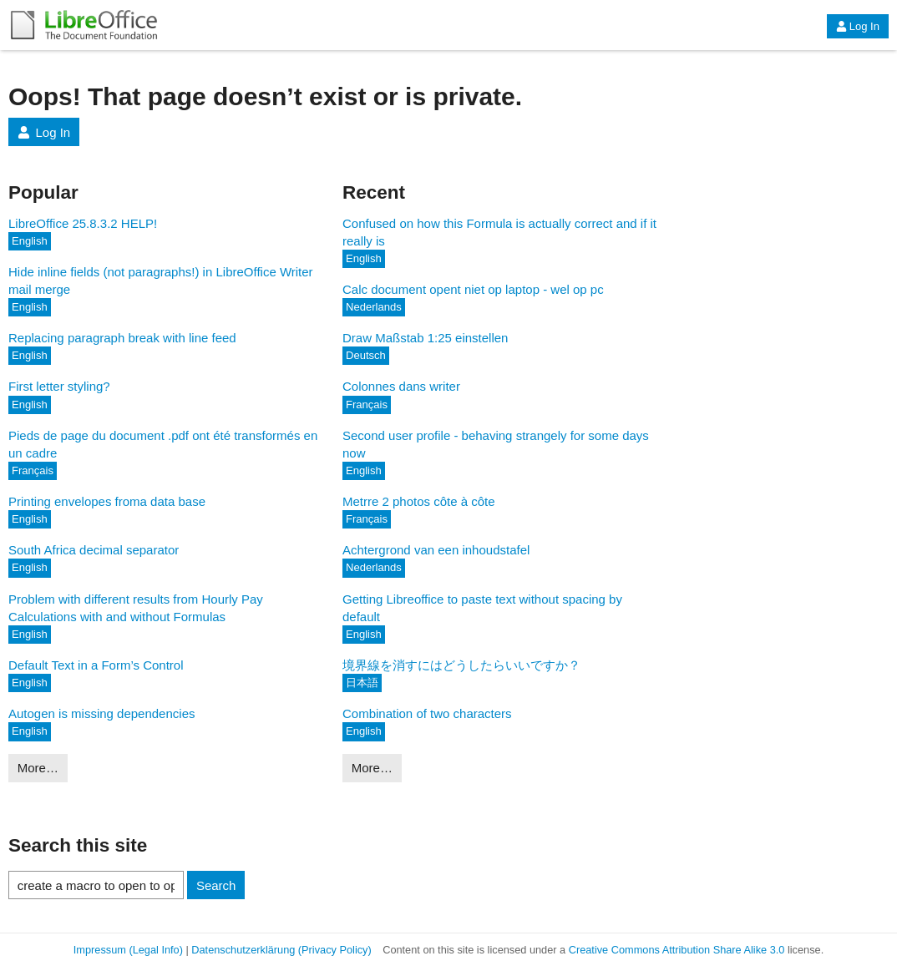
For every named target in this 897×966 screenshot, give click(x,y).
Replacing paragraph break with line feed (122, 338)
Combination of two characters (427, 713)
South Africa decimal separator (93, 550)
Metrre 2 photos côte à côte (418, 501)
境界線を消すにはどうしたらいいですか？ (461, 665)
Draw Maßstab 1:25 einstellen (425, 338)
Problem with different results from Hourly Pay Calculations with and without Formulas (135, 608)
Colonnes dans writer (401, 386)
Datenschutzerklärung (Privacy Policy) (281, 949)
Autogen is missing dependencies (101, 713)
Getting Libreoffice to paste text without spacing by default (482, 608)
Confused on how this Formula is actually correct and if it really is (499, 232)
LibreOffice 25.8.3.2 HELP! (82, 223)
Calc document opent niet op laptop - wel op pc (473, 289)
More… (38, 768)
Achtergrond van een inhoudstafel (436, 550)
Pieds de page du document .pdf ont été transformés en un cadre (162, 444)
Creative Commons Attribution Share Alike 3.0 (677, 949)
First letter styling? (59, 386)
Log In (857, 26)
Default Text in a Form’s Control (96, 665)
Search (216, 885)
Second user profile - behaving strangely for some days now (495, 444)
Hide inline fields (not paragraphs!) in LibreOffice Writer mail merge (160, 280)
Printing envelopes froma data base (106, 501)
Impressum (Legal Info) (128, 949)
